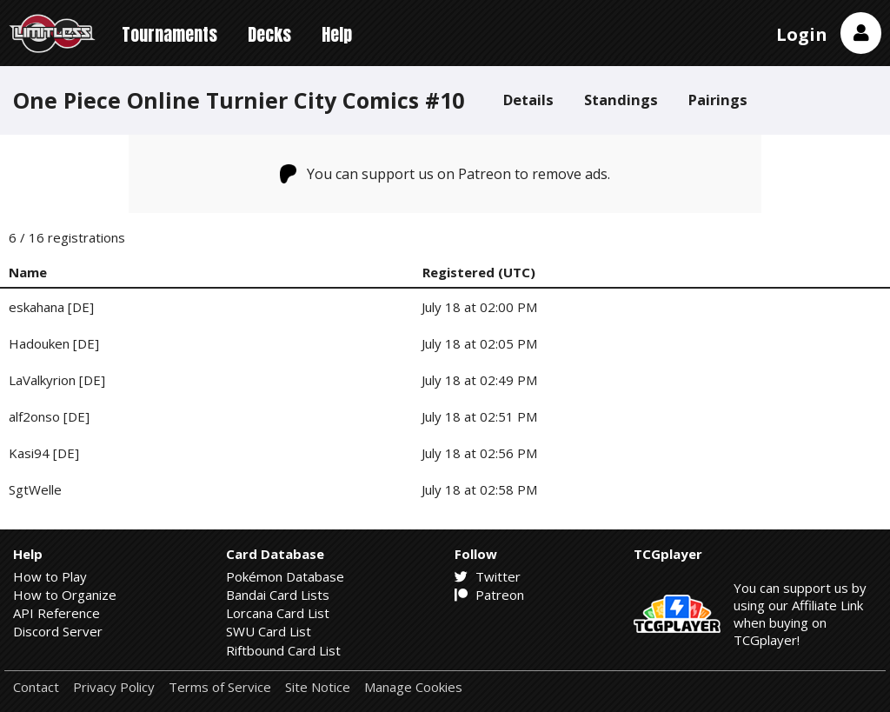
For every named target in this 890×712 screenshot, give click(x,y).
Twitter (488, 576)
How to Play (50, 576)
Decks (269, 34)
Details (528, 100)
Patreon (489, 594)
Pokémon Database (285, 576)
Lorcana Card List (277, 613)
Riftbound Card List (283, 650)
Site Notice (317, 687)
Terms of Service (220, 687)
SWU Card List (268, 631)
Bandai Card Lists (277, 594)
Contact (36, 687)
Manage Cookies (413, 687)
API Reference (56, 613)
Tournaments (169, 34)
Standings (621, 100)
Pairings (717, 100)
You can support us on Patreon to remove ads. (445, 173)
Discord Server (58, 631)
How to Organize (64, 594)
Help (337, 34)
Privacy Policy (114, 687)
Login (801, 34)
